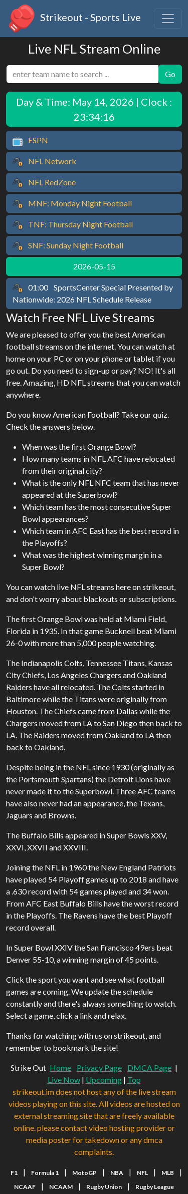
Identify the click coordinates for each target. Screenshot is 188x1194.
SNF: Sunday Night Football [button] (68, 245)
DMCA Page (149, 1067)
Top (134, 1079)
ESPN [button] (30, 140)
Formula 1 (45, 1172)
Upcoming (104, 1079)
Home (60, 1067)
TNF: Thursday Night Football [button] (73, 224)
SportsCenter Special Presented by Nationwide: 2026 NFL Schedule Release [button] (93, 293)
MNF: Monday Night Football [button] (72, 203)
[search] (82, 74)
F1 (14, 1172)
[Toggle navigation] (168, 19)
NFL (142, 1172)
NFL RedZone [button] (44, 182)
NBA (116, 1172)
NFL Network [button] (44, 161)
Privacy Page (99, 1067)
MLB (167, 1172)
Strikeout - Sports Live (73, 19)
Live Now (64, 1079)
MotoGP (84, 1172)
